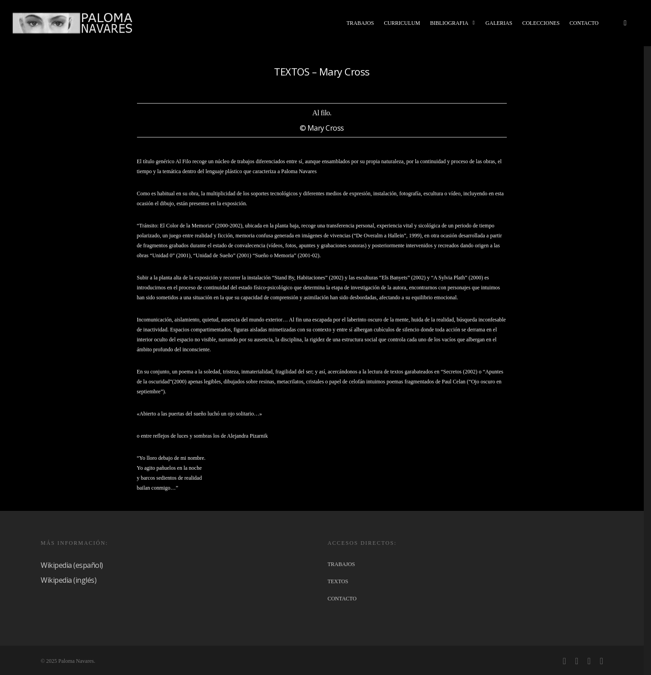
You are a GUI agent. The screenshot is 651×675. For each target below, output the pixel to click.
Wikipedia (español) (72, 565)
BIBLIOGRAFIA (453, 23)
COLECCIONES (541, 23)
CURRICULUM (402, 23)
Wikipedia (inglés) (68, 580)
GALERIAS (499, 23)
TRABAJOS (360, 23)
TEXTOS (337, 581)
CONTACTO (584, 23)
